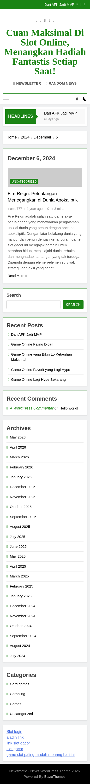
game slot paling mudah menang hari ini (40, 755)
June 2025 (18, 546)
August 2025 (20, 527)
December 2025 (22, 487)
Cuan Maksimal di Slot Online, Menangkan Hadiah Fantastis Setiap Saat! (45, 51)
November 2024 (22, 616)
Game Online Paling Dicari (32, 344)
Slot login (14, 732)
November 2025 (22, 497)
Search (13, 295)
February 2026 (21, 467)
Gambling (17, 694)
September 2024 (23, 636)
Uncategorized (24, 181)
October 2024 (21, 626)
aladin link (15, 737)
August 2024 (20, 646)
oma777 (16, 209)
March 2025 (19, 576)
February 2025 (21, 586)
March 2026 (19, 457)
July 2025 (17, 537)
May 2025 (18, 556)
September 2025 (23, 517)
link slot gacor (18, 743)
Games (15, 704)
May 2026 (18, 437)
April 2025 (18, 566)
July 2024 (17, 656)
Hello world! (69, 408)
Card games (19, 684)
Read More (17, 276)
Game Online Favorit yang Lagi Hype (40, 370)
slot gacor (14, 749)
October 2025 (21, 507)
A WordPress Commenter (32, 408)
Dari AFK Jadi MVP (59, 4)
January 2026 (21, 477)
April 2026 (18, 447)
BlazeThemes (54, 776)
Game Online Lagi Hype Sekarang (38, 379)
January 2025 (21, 596)
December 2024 (22, 606)
